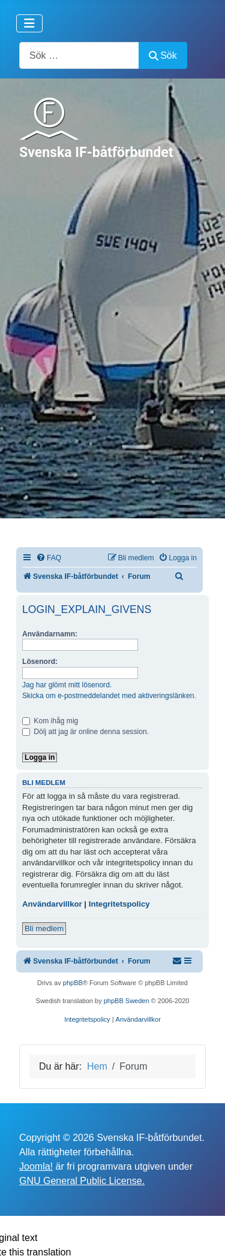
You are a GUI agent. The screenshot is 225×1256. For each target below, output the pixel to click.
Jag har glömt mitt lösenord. (67, 685)
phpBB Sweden (126, 1000)
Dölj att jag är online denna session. (85, 731)
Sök (163, 55)
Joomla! (36, 1166)
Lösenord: (40, 661)
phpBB (73, 982)
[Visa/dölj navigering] (29, 23)
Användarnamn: (49, 634)
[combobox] (79, 55)
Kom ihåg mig (50, 721)
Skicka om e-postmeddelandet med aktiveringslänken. (109, 696)
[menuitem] (48, 558)
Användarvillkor (52, 903)
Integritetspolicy (119, 903)
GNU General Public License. (82, 1181)
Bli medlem (44, 928)
